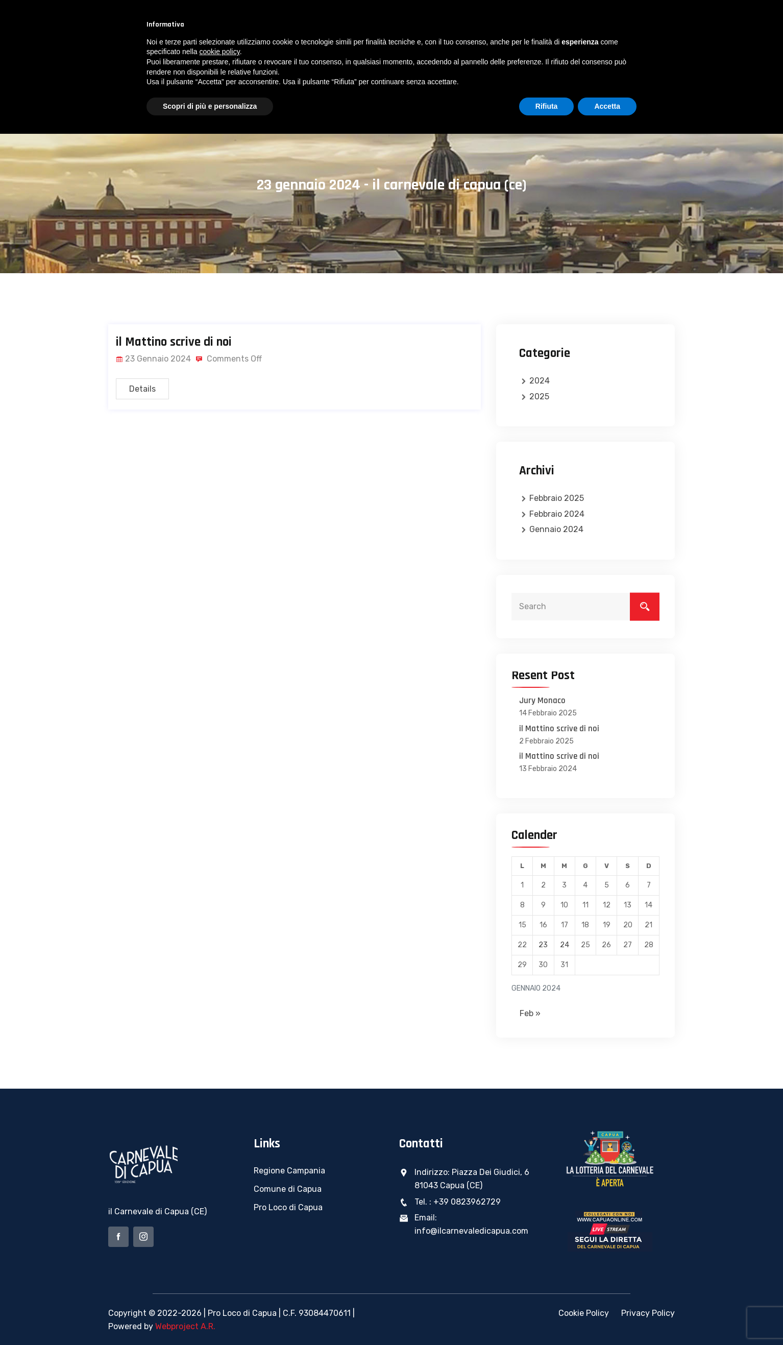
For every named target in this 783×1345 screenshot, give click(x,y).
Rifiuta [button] (546, 106)
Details (142, 389)
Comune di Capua (288, 1189)
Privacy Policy (648, 1313)
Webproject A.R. (185, 1326)
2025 (539, 396)
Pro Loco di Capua (288, 1207)
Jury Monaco (542, 700)
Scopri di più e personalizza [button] (210, 106)
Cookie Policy (583, 1313)
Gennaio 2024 (556, 529)
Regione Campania (289, 1170)
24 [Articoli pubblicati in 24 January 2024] (564, 945)
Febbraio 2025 (556, 498)
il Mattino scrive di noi (174, 342)
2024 (539, 381)
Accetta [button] (607, 106)
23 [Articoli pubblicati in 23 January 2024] (543, 945)
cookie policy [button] (220, 51)
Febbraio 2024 (556, 514)
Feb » (530, 1013)
